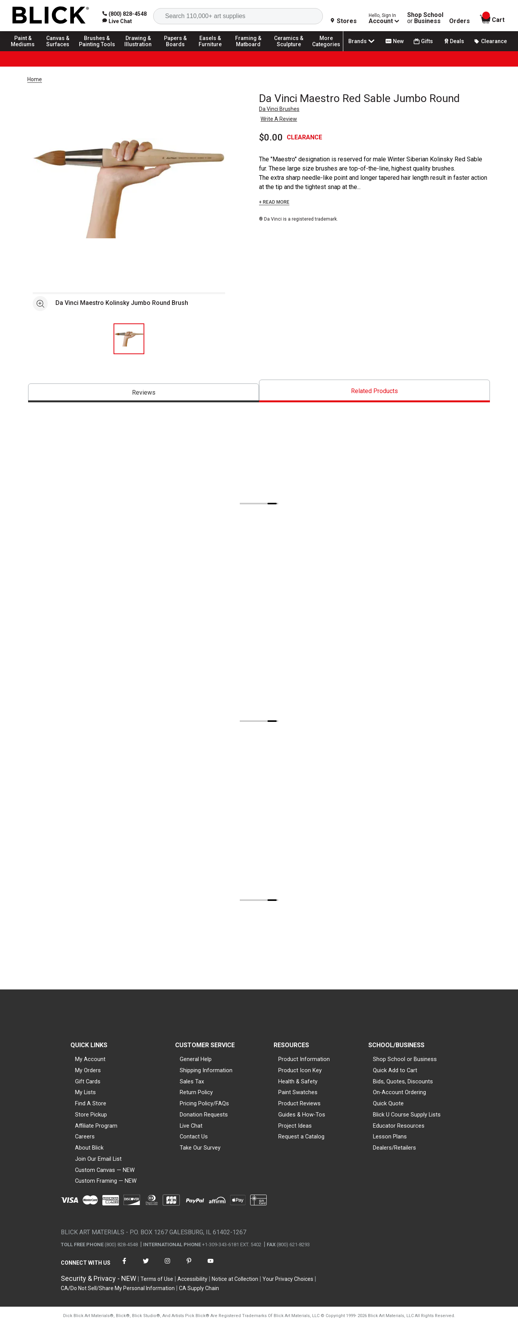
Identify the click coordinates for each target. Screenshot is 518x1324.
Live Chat (191, 1125)
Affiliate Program (96, 1125)
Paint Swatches (297, 1092)
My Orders (88, 1070)
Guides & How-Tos (301, 1114)
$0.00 (271, 137)
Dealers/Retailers (394, 1147)
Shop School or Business (405, 1059)
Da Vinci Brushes (279, 109)
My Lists (85, 1092)
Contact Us (194, 1136)
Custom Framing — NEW (106, 1180)
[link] (117, 21)
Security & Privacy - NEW (98, 1278)
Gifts (423, 41)
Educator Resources (398, 1125)
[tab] (143, 392)
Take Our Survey (200, 1147)
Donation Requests (204, 1114)
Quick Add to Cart (395, 1070)
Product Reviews (299, 1103)
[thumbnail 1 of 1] (129, 338)
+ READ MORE (274, 202)
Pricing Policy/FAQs (204, 1103)
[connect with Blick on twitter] (146, 1265)
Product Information (304, 1059)
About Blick (89, 1147)
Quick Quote (388, 1103)
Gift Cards (87, 1081)
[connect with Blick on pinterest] (189, 1265)
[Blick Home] (50, 15)
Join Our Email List (98, 1158)
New (395, 41)
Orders (459, 21)
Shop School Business (425, 18)
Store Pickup (91, 1114)
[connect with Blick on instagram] (167, 1265)
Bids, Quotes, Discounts (403, 1081)
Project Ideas (295, 1125)
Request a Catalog (301, 1136)
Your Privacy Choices (287, 1279)
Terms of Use (156, 1279)
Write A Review (279, 119)
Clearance (490, 41)
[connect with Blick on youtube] (210, 1265)
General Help (196, 1059)
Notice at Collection (235, 1279)
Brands (362, 41)
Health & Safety (297, 1081)
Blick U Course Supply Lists (407, 1114)
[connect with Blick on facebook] (124, 1265)
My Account (90, 1059)
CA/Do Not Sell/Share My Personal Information (118, 1288)
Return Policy (196, 1092)
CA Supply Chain (199, 1288)
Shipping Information (206, 1070)
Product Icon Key (300, 1070)
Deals (453, 41)
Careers (85, 1136)
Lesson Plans (390, 1136)
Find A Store (90, 1103)
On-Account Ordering (399, 1092)
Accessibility (192, 1279)
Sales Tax (192, 1081)
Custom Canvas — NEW (105, 1170)
